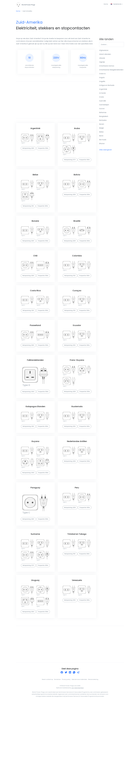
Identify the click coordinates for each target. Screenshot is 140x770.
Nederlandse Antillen (77, 487)
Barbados (103, 121)
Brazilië (77, 233)
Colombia (77, 274)
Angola (102, 78)
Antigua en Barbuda (106, 86)
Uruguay (35, 642)
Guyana (35, 487)
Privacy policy (66, 747)
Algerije (102, 63)
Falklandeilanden (35, 395)
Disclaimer (57, 747)
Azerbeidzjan (104, 105)
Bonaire (35, 233)
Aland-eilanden (105, 55)
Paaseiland (35, 354)
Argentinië (35, 130)
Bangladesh (103, 117)
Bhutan (102, 144)
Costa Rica (35, 314)
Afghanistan (103, 51)
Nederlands (116, 4)
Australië (102, 102)
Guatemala (77, 447)
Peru (77, 539)
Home (104, 4)
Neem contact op (47, 747)
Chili (35, 274)
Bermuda (102, 140)
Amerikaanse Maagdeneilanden (111, 71)
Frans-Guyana (77, 395)
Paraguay (35, 539)
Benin (101, 137)
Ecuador (77, 354)
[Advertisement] (56, 102)
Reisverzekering (93, 747)
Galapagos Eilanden (35, 447)
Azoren (102, 109)
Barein (101, 125)
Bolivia (77, 182)
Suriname (35, 591)
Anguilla (102, 82)
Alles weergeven (105, 150)
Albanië (102, 59)
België (101, 129)
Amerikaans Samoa (106, 67)
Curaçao (77, 314)
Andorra (102, 74)
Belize (35, 182)
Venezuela (77, 642)
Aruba (77, 130)
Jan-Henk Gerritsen (77, 756)
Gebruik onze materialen (79, 747)
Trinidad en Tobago (76, 591)
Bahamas (102, 113)
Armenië (102, 94)
